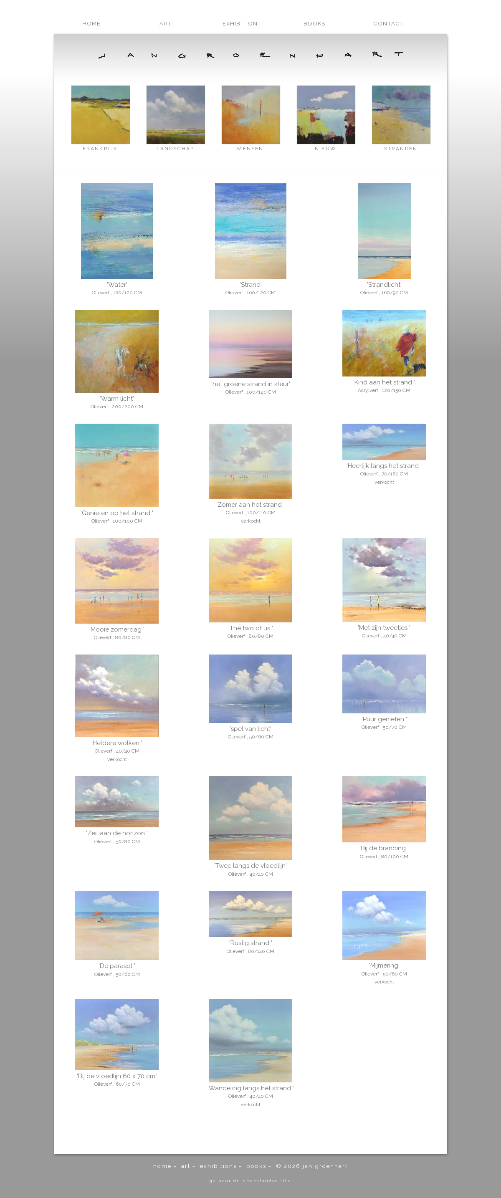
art (165, 23)
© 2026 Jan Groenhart (312, 1166)
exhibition (240, 23)
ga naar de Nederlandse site (250, 1180)
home (91, 23)
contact (388, 23)
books (314, 23)
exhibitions (218, 1166)
